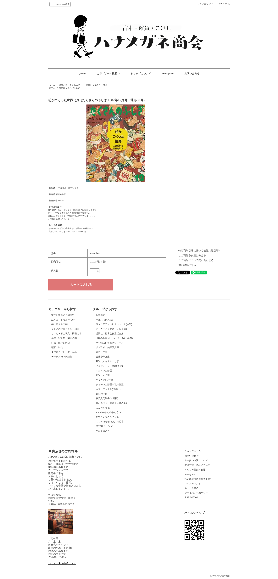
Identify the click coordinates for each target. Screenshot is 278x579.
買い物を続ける (187, 265)
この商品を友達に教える (192, 255)
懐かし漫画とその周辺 (63, 315)
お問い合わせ (191, 73)
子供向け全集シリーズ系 (95, 85)
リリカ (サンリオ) (105, 380)
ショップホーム (193, 451)
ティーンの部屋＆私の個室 (110, 384)
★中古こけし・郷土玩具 (64, 352)
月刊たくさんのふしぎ (69, 88)
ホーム (82, 73)
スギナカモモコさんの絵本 (110, 421)
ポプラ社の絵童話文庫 (107, 347)
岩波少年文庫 (103, 356)
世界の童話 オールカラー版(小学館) (114, 338)
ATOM (194, 497)
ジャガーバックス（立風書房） (112, 329)
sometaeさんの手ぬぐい (108, 412)
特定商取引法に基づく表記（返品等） (199, 250)
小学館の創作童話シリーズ (110, 342)
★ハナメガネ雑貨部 (61, 356)
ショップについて (141, 73)
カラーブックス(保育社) (108, 389)
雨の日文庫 (101, 352)
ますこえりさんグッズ (107, 417)
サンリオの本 (103, 375)
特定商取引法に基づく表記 (198, 479)
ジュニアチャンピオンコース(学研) (114, 324)
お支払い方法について (196, 460)
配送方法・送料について (197, 465)
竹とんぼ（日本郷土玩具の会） (112, 403)
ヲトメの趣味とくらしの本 (65, 329)
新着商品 (100, 315)
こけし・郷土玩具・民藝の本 (66, 333)
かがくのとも (103, 431)
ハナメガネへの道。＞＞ (62, 563)
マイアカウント (205, 3)
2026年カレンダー (105, 426)
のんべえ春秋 (103, 407)
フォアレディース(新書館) (109, 366)
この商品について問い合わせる (196, 260)
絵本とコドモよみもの (69, 85)
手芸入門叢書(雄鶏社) (107, 398)
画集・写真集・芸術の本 (64, 338)
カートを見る (191, 488)
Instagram (168, 73)
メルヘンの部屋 (104, 370)
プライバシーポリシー (196, 493)
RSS (187, 497)
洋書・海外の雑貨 (60, 342)
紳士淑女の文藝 (59, 324)
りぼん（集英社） (105, 319)
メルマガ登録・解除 (195, 469)
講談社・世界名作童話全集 (110, 333)
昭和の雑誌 (57, 347)
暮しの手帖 (101, 393)
